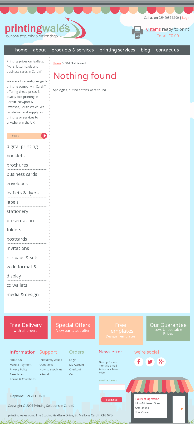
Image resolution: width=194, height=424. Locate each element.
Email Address (108, 380)
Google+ (162, 369)
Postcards (17, 239)
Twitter (150, 369)
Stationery (17, 211)
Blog (145, 50)
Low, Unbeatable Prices (168, 331)
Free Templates (120, 328)
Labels (13, 202)
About (39, 50)
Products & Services (73, 50)
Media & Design (23, 294)
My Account (76, 364)
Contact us (167, 50)
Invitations (18, 248)
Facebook (140, 369)
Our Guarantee (168, 325)
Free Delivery (25, 325)
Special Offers (73, 325)
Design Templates (120, 336)
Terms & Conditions (23, 379)
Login (186, 18)
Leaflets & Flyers (23, 192)
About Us (16, 360)
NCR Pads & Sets (22, 257)
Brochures (17, 165)
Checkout (75, 369)
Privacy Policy (18, 369)
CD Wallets (17, 285)
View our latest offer (73, 331)
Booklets (16, 155)
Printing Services (117, 50)
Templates (17, 374)
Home (21, 50)
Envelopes (17, 183)
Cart (72, 374)
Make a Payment (20, 364)
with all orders (25, 331)
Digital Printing (22, 146)
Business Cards (22, 174)
